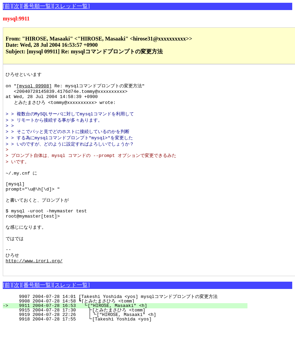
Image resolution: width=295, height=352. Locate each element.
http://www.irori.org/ (34, 285)
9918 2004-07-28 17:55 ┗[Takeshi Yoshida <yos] (127, 345)
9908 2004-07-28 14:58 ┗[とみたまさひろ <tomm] (125, 327)
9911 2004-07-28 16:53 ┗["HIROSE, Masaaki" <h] (128, 331)
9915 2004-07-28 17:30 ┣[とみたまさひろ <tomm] (124, 336)
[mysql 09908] (34, 87)
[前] (7, 6)
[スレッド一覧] (71, 6)
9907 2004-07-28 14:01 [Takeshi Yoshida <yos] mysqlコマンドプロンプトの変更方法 (123, 322)
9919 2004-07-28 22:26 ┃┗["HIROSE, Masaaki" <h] (126, 340)
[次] (17, 6)
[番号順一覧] (37, 6)
